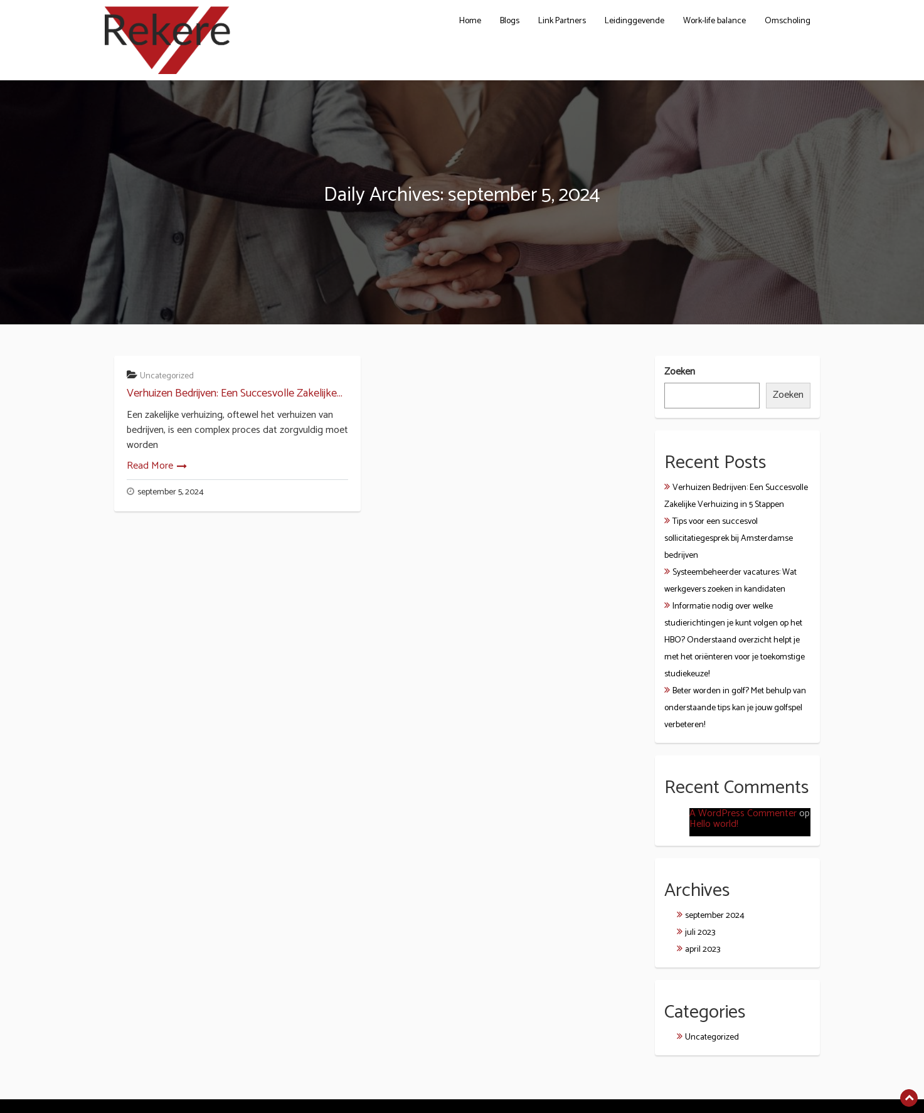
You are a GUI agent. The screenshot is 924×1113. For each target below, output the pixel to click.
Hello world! (713, 824)
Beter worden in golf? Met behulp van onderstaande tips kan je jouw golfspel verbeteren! (735, 708)
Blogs (509, 21)
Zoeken (679, 372)
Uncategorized (167, 376)
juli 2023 (700, 932)
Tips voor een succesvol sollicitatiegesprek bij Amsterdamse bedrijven (728, 538)
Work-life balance (714, 21)
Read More (150, 465)
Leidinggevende (634, 21)
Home (470, 21)
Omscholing (787, 21)
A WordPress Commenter (743, 813)
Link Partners (562, 21)
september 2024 (715, 915)
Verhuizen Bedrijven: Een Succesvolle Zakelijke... (235, 393)
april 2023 (702, 949)
